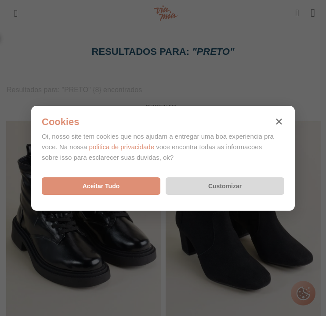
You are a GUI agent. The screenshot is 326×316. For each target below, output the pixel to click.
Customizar (225, 186)
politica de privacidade (121, 147)
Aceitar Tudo (101, 186)
